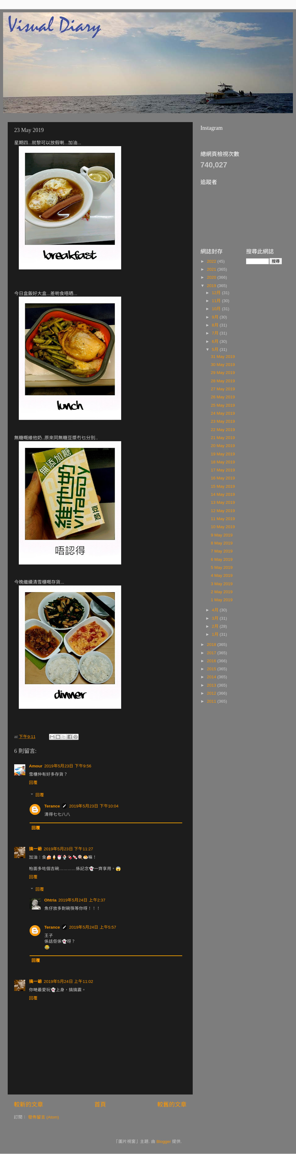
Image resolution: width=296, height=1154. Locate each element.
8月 (216, 325)
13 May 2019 (223, 502)
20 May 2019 (223, 445)
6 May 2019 (222, 559)
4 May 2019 (222, 575)
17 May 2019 (223, 470)
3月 (216, 618)
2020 (212, 277)
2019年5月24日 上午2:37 (81, 900)
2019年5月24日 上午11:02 (68, 981)
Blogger (164, 1141)
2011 (212, 701)
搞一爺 (35, 849)
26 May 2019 (223, 397)
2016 (212, 661)
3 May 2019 (222, 583)
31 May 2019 (223, 356)
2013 (212, 685)
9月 (216, 317)
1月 (216, 634)
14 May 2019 (223, 494)
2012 (212, 693)
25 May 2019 (223, 405)
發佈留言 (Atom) (43, 1117)
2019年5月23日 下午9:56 (68, 766)
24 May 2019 (223, 413)
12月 (217, 292)
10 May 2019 (223, 526)
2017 (212, 653)
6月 (216, 341)
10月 (217, 308)
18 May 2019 (223, 462)
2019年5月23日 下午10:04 (93, 806)
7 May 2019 (222, 551)
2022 (212, 261)
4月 (216, 610)
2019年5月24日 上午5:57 (92, 927)
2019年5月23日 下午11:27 (68, 849)
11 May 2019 (223, 518)
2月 (216, 626)
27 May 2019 (223, 389)
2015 (212, 669)
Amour (36, 766)
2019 (212, 285)
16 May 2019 (223, 478)
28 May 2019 (223, 381)
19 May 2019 (223, 454)
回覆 (33, 782)
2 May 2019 (222, 591)
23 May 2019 (223, 421)
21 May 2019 (223, 437)
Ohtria (50, 900)
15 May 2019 (223, 486)
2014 (212, 677)
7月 (216, 333)
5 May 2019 (222, 567)
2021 (212, 269)
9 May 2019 (222, 535)
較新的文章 (28, 1104)
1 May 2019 (222, 600)
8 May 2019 (222, 543)
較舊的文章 (172, 1104)
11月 (217, 300)
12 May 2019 (223, 510)
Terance (52, 806)
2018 (212, 644)
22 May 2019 (223, 429)
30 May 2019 (223, 364)
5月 (216, 349)
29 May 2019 (223, 372)
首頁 (100, 1104)
